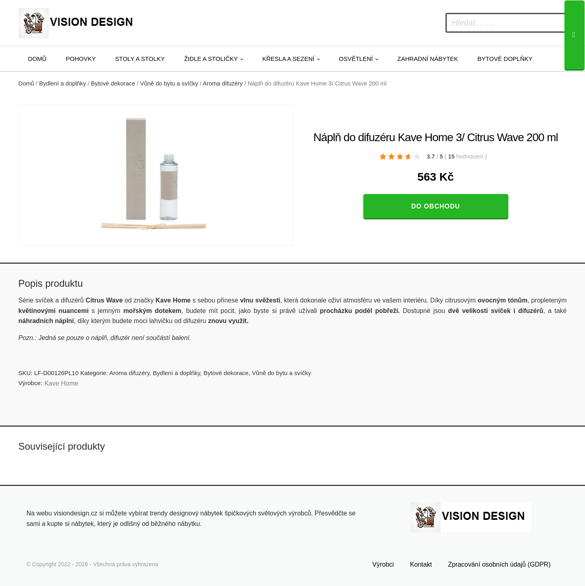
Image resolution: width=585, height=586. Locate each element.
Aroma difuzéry (223, 83)
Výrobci (383, 564)
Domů (37, 58)
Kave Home (61, 383)
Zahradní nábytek (427, 58)
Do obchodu (435, 206)
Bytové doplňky (504, 58)
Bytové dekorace (113, 83)
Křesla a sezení (288, 58)
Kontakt (421, 564)
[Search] (574, 35)
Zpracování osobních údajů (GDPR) (499, 564)
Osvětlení (356, 58)
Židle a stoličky (211, 58)
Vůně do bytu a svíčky (169, 83)
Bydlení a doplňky (62, 83)
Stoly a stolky (140, 58)
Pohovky (81, 58)
